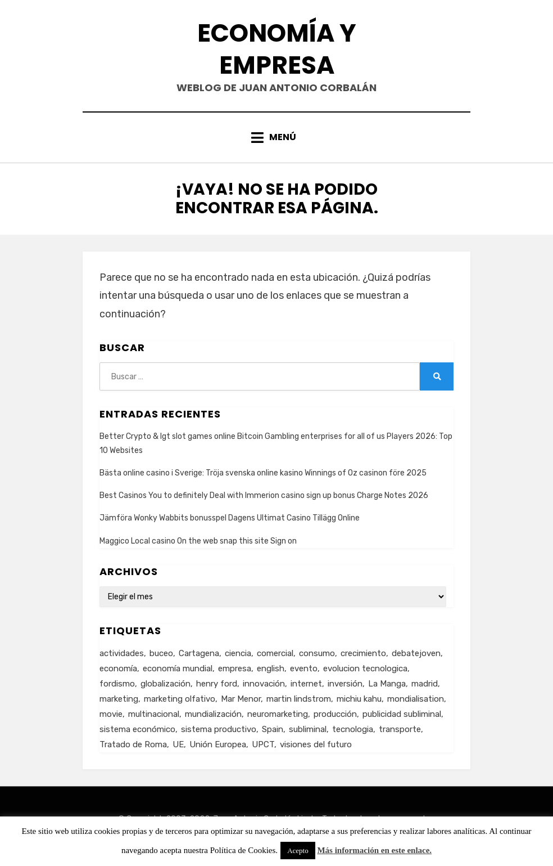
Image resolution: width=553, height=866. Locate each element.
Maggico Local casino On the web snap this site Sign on (198, 541)
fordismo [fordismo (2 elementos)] (117, 684)
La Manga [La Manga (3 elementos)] (387, 684)
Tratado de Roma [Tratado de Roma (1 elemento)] (133, 744)
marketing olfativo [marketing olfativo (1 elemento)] (179, 699)
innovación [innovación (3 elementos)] (264, 684)
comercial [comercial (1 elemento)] (275, 653)
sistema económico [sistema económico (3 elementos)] (137, 729)
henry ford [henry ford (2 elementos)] (216, 684)
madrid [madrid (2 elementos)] (424, 684)
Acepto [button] (298, 850)
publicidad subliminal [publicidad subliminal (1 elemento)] (401, 714)
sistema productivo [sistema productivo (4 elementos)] (218, 729)
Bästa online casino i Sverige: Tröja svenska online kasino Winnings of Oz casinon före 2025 (263, 473)
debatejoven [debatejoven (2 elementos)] (416, 653)
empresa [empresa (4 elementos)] (234, 668)
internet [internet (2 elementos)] (306, 684)
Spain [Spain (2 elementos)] (272, 729)
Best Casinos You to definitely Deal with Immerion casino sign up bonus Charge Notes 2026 (263, 495)
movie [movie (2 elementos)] (111, 714)
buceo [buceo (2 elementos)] (161, 653)
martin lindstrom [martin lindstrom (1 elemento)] (298, 699)
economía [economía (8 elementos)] (118, 668)
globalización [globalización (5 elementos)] (165, 684)
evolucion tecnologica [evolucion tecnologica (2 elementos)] (365, 668)
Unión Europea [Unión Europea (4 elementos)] (217, 744)
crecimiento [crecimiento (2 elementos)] (363, 653)
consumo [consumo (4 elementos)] (317, 653)
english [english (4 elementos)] (270, 668)
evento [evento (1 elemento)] (304, 668)
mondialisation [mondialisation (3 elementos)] (415, 699)
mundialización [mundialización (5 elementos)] (213, 714)
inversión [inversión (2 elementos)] (345, 684)
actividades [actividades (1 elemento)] (121, 653)
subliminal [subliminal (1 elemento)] (308, 729)
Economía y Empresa (276, 49)
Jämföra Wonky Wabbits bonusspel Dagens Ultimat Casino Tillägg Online (229, 518)
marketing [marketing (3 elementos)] (118, 699)
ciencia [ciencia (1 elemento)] (238, 653)
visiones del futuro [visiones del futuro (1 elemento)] (316, 744)
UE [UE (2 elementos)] (178, 744)
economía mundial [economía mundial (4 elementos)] (177, 668)
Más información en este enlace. (374, 850)
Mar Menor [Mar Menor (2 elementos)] (241, 699)
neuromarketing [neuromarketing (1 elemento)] (277, 714)
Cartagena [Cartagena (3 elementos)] (199, 653)
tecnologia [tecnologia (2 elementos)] (352, 729)
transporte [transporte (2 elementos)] (400, 729)
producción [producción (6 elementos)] (335, 714)
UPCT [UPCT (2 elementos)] (263, 744)
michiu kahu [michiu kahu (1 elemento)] (359, 699)
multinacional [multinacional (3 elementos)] (153, 714)
